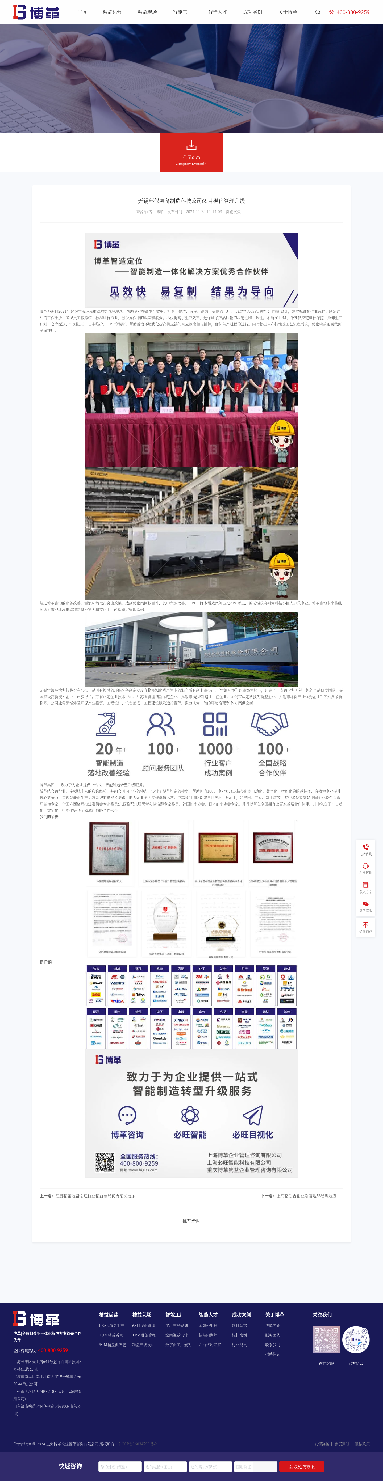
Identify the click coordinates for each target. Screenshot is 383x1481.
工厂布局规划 (176, 1325)
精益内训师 (208, 1335)
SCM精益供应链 (112, 1344)
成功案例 (252, 11)
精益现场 (147, 11)
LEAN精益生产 (111, 1325)
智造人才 (217, 11)
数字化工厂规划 (178, 1344)
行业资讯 (239, 1344)
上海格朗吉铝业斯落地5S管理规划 (299, 1195)
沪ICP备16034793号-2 (138, 1443)
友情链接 (321, 1443)
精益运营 (112, 11)
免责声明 (342, 1443)
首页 (82, 11)
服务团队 (272, 1335)
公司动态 (191, 153)
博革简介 (272, 1325)
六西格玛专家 (210, 1344)
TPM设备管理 (144, 1335)
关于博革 (287, 11)
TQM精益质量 (111, 1335)
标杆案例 (239, 1335)
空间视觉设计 (176, 1335)
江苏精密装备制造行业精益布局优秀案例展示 (87, 1195)
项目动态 (239, 1325)
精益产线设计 (143, 1344)
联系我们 (272, 1344)
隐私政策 (362, 1443)
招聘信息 (272, 1354)
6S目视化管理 (143, 1325)
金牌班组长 (208, 1325)
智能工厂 (182, 11)
